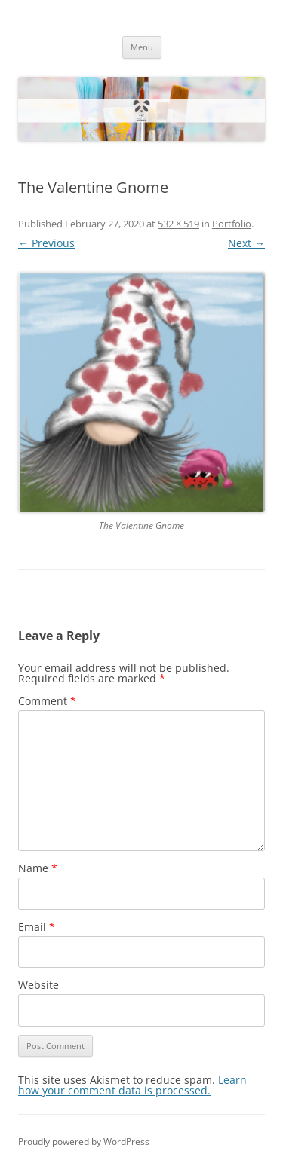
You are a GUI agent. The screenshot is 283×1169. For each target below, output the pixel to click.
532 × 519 (178, 223)
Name (37, 868)
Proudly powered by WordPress (83, 1141)
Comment (47, 701)
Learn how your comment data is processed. (132, 1085)
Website (38, 985)
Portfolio (231, 223)
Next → (246, 243)
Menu (142, 47)
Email (36, 927)
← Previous (46, 243)
